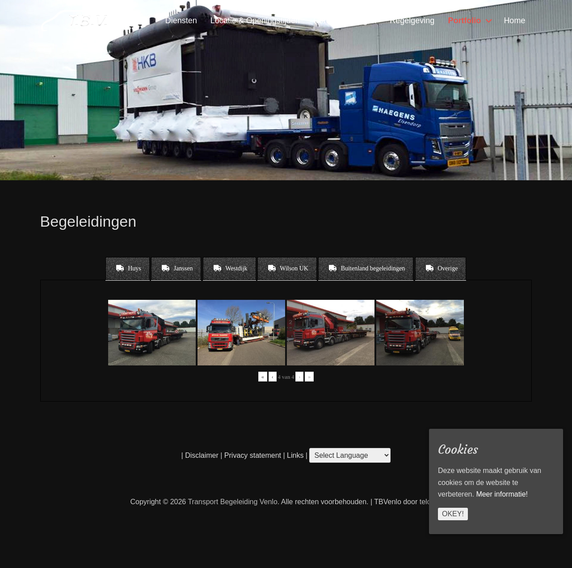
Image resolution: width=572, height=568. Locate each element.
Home (514, 20)
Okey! (453, 514)
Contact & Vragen (344, 20)
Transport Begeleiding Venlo (232, 502)
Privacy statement (252, 455)
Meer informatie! (502, 494)
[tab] (127, 268)
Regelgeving (412, 20)
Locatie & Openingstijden (255, 20)
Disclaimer (202, 455)
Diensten (181, 20)
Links (294, 455)
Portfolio (464, 20)
